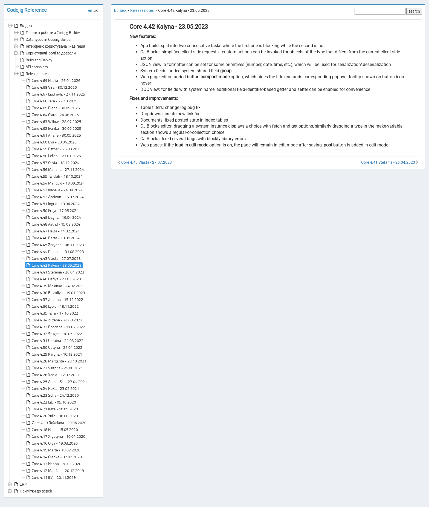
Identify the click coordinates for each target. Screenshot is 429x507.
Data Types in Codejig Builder (45, 39)
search (414, 11)
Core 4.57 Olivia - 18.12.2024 (52, 163)
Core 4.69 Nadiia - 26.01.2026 (52, 80)
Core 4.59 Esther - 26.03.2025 (53, 149)
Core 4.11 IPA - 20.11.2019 (50, 477)
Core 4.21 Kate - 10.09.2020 (51, 409)
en (90, 10)
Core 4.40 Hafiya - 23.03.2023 (53, 279)
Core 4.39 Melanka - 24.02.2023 (55, 286)
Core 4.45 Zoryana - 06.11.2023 (54, 245)
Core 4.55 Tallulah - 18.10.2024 (54, 176)
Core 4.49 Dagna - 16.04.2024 (53, 217)
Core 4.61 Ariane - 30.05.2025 (53, 135)
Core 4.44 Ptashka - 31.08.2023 (54, 252)
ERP (20, 484)
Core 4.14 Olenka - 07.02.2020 (53, 457)
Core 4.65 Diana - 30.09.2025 (52, 108)
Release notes (34, 74)
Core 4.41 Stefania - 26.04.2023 (54, 272)
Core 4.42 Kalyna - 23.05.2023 (53, 265)
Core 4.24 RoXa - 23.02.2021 (52, 388)
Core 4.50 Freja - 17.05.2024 (52, 211)
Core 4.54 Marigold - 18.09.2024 (55, 183)
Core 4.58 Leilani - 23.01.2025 (53, 156)
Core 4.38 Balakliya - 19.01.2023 (55, 293)
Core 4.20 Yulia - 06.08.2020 (51, 416)
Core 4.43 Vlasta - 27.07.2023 (53, 258)
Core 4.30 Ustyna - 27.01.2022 (53, 347)
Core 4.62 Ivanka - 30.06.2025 (53, 128)
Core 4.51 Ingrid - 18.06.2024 (52, 204)
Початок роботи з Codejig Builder (49, 33)
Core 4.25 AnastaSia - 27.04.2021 (56, 382)
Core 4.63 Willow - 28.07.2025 (53, 122)
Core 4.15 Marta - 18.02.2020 (52, 450)
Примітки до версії (32, 491)
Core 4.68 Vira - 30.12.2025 (51, 87)
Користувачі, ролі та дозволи (47, 53)
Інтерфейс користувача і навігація (52, 46)
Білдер (22, 26)
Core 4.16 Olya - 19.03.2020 (51, 443)
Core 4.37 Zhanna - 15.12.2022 (54, 299)
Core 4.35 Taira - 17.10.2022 (51, 313)
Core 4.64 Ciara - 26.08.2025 (52, 115)
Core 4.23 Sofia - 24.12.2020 (52, 395)
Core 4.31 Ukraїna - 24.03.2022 (54, 341)
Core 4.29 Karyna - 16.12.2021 (53, 354)
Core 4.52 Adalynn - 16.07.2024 (54, 197)
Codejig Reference (27, 10)
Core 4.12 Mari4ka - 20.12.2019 (54, 471)
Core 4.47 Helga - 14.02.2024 (52, 231)
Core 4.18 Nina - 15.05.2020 (51, 430)
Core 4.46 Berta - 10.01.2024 (52, 238)
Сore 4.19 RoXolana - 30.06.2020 (55, 423)
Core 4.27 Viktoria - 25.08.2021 (54, 368)
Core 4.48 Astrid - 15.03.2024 (52, 224)
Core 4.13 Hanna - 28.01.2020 (53, 464)
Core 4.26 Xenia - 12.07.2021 (52, 375)
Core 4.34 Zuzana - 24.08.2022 (53, 320)
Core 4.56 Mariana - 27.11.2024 (54, 169)
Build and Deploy (35, 60)
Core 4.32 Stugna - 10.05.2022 (53, 334)
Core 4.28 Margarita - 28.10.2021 (55, 361)
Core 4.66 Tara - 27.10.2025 (51, 101)
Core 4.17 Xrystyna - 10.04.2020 (55, 436)
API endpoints (33, 67)
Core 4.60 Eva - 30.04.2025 (51, 142)
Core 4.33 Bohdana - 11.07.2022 (55, 327)
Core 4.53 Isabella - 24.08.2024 (54, 190)
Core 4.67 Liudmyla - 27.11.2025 (55, 94)
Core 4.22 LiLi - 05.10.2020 (50, 402)
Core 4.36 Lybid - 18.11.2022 (52, 306)
